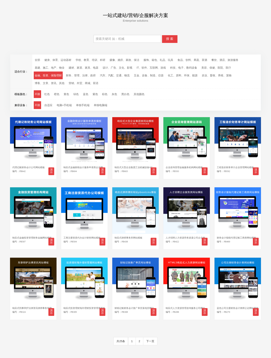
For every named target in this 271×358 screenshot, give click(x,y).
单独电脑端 (100, 105)
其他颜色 (139, 94)
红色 (47, 94)
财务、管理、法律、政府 (81, 75)
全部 (37, 59)
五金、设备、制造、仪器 (149, 75)
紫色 (95, 94)
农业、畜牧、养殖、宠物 (216, 75)
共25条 (121, 339)
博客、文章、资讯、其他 (49, 83)
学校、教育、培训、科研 (90, 59)
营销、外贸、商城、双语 (83, 83)
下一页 (150, 339)
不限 (37, 94)
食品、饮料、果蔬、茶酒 (192, 59)
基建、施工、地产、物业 (49, 67)
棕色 (104, 94)
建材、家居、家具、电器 (83, 67)
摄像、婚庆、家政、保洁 (124, 59)
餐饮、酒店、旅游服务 (224, 59)
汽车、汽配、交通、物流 (115, 75)
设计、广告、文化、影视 (117, 67)
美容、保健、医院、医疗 (216, 67)
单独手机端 (82, 105)
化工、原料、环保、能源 (183, 75)
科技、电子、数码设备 (183, 67)
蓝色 (85, 94)
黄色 (66, 94)
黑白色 (125, 94)
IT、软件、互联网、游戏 (151, 67)
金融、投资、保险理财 (48, 75)
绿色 (76, 94)
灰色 (114, 94)
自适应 (48, 105)
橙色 (56, 94)
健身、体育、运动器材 (57, 59)
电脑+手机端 (64, 105)
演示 (51, 170)
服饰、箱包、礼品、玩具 (158, 59)
